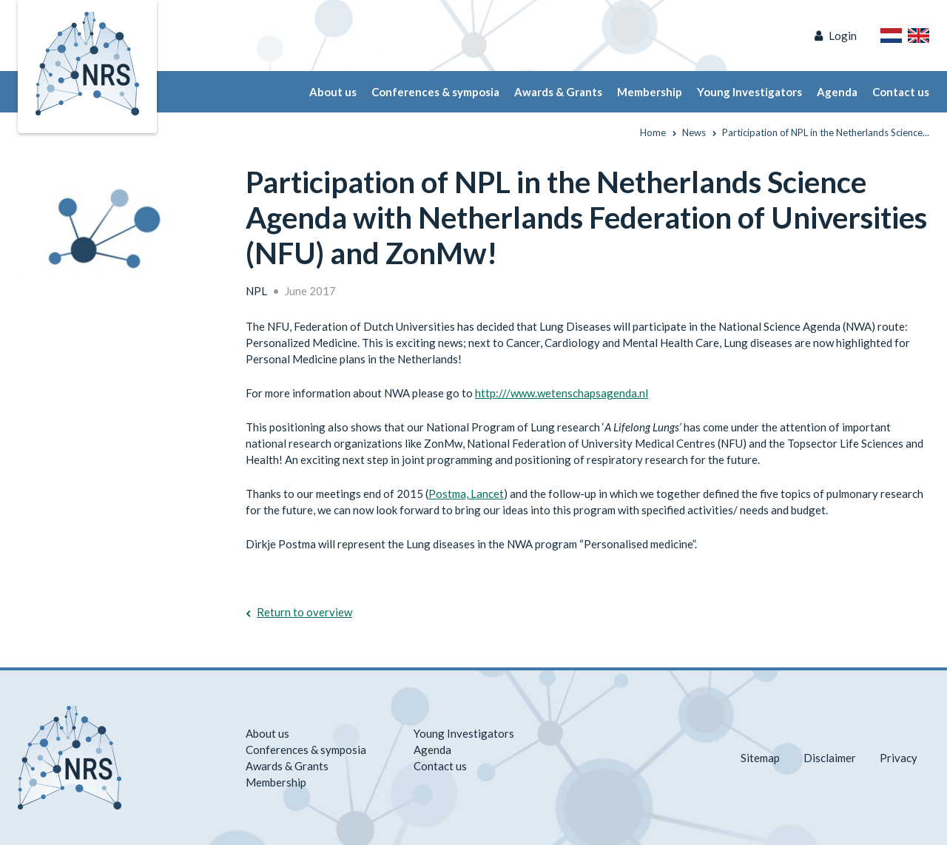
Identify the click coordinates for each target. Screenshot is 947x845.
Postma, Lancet (466, 493)
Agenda (837, 91)
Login (843, 35)
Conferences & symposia (435, 91)
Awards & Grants (558, 91)
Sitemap (760, 757)
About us (333, 91)
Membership (649, 91)
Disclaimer (829, 757)
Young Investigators (749, 91)
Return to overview (304, 612)
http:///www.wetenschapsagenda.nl (561, 393)
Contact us (900, 91)
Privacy (898, 757)
